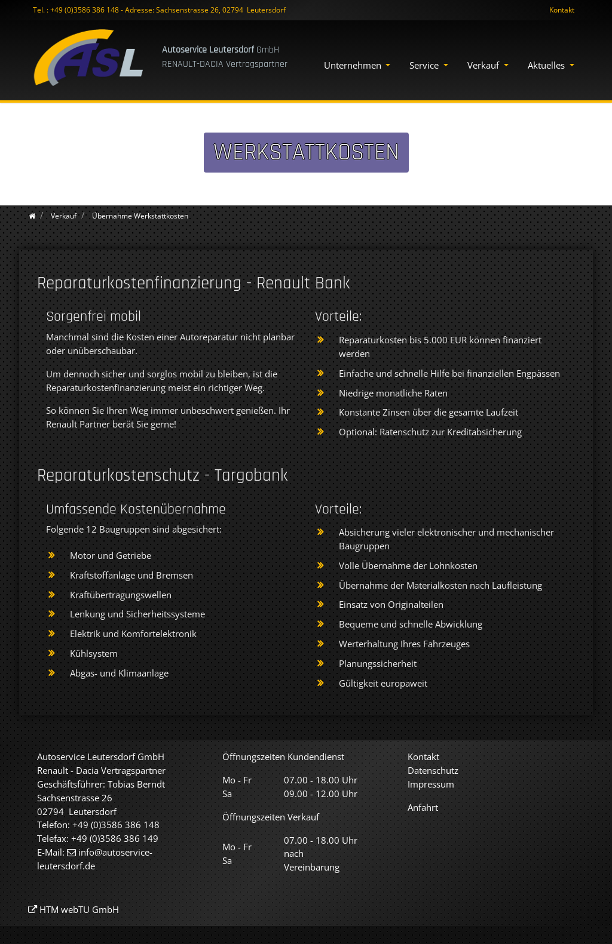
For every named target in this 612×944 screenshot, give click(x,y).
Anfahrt (423, 807)
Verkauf (484, 65)
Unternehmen (354, 65)
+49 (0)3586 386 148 (84, 10)
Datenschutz (433, 770)
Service (425, 65)
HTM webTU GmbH (79, 909)
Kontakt (561, 10)
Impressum (431, 784)
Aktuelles (547, 65)
